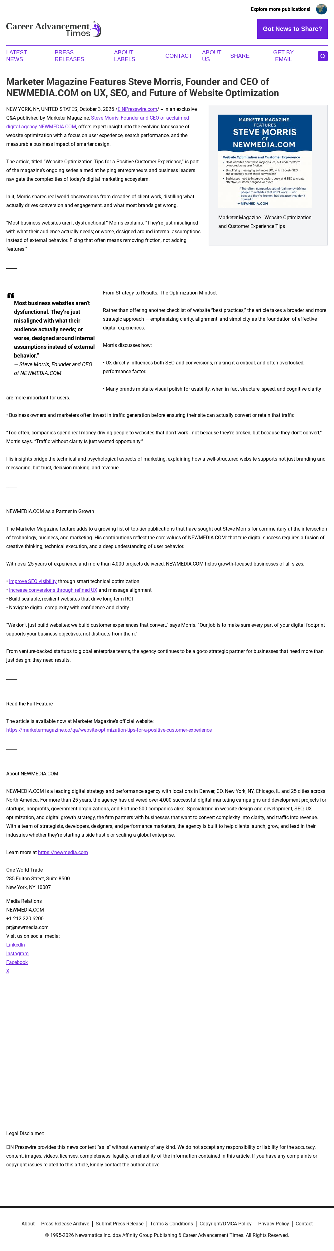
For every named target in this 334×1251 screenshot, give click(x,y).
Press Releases (69, 55)
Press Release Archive (65, 1224)
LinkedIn (15, 945)
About (28, 1224)
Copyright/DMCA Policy (226, 1224)
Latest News (16, 55)
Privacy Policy (273, 1224)
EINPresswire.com (137, 109)
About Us (211, 55)
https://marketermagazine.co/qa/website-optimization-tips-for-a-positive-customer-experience (109, 730)
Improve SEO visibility (33, 581)
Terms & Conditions (171, 1224)
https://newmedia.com (63, 852)
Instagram (17, 954)
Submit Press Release (119, 1224)
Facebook (17, 962)
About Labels (124, 55)
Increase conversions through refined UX (53, 590)
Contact (178, 56)
